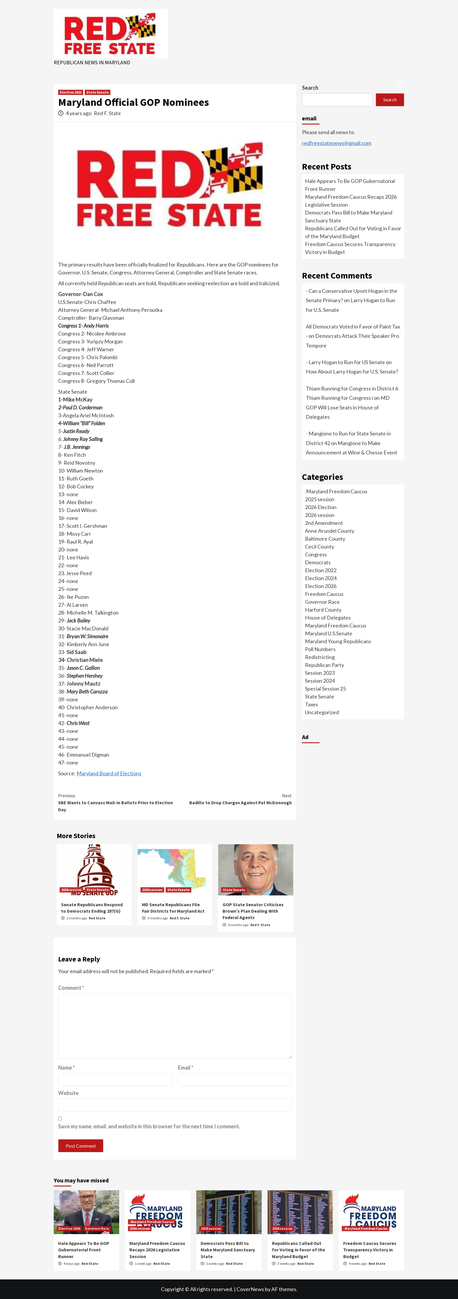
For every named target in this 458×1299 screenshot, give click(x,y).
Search (310, 87)
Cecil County (319, 546)
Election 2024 (320, 578)
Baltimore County (325, 538)
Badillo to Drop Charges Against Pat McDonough (233, 798)
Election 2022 (70, 92)
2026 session (71, 890)
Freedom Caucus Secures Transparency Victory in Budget (369, 1249)
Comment (71, 988)
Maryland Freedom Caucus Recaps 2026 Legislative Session (157, 1249)
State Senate (97, 92)
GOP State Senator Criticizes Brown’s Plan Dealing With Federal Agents (253, 911)
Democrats (318, 562)
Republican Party (324, 665)
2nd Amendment (324, 523)
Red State (97, 918)
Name (66, 1067)
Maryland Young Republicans (338, 641)
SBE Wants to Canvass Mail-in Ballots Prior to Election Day (116, 802)
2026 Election (320, 507)
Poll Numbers (320, 649)
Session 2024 (320, 680)
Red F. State (107, 113)
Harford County (323, 609)
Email (185, 1067)
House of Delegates (328, 617)
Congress (316, 554)
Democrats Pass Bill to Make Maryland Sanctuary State (228, 1249)
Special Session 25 (325, 688)
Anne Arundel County (329, 530)
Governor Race (322, 602)
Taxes (311, 704)
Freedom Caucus (324, 594)
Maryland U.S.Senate (328, 633)
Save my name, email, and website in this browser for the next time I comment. (149, 1126)
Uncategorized (322, 712)
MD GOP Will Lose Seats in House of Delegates (348, 407)
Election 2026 (320, 586)
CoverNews (250, 1289)
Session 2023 (320, 673)
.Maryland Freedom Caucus (336, 491)
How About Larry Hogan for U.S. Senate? (352, 371)
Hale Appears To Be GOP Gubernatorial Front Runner (83, 1249)
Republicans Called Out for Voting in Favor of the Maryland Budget (298, 1249)
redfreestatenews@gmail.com (336, 143)
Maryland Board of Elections (109, 773)
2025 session (319, 499)
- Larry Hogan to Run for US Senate (345, 362)
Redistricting (320, 657)
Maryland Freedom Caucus (335, 625)
